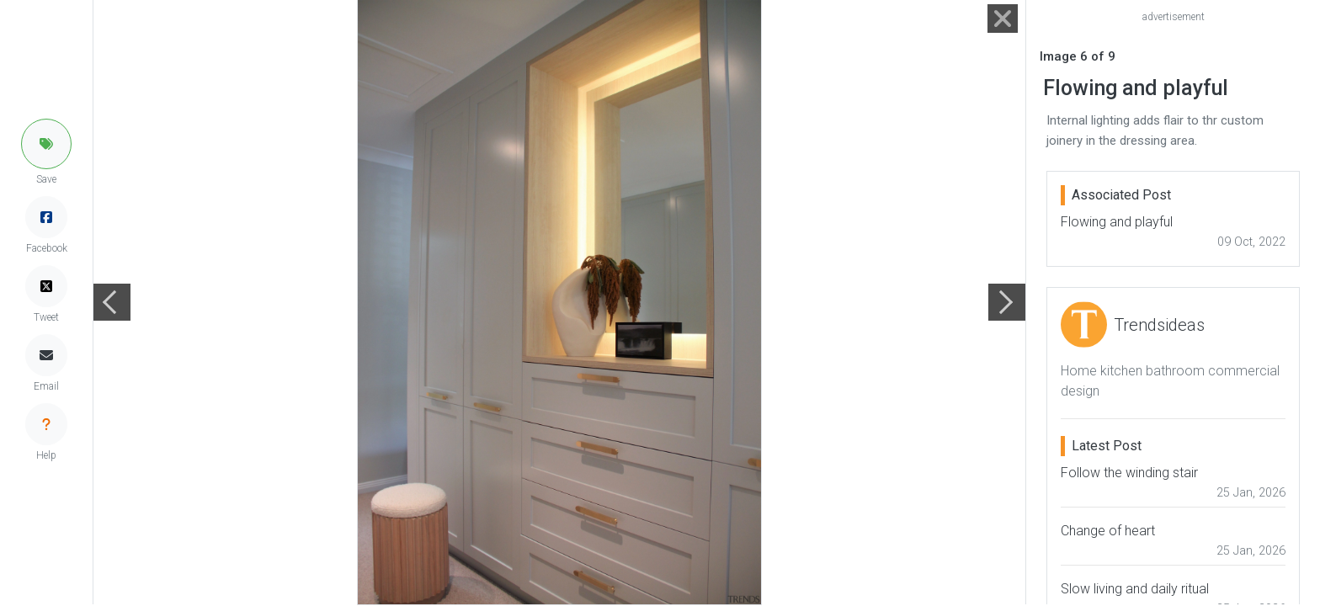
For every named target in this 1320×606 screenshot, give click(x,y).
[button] (46, 144)
